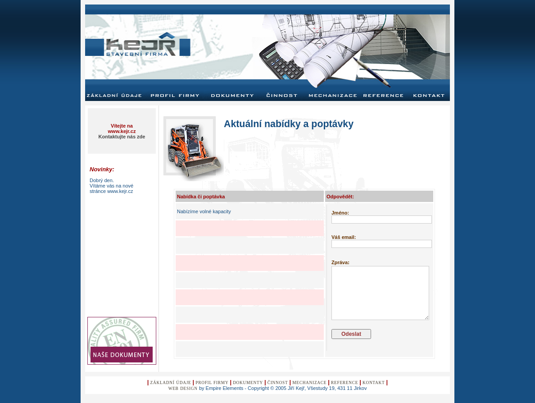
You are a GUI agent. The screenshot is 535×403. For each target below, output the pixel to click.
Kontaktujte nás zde (122, 136)
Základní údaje (170, 382)
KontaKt (374, 382)
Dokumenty (248, 382)
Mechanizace (309, 382)
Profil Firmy (211, 382)
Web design (183, 388)
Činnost (278, 382)
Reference (344, 382)
